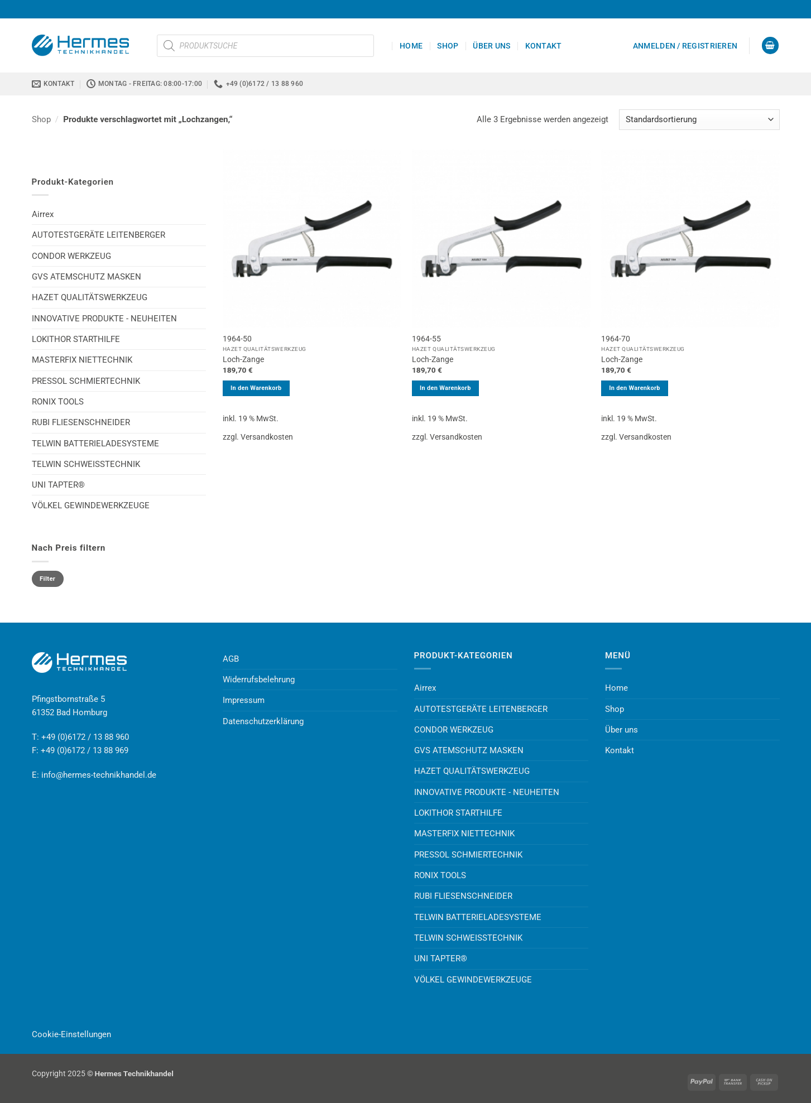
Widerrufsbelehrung (259, 680)
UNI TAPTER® (58, 485)
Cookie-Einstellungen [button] (71, 1034)
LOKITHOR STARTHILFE (76, 339)
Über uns (491, 45)
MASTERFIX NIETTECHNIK (82, 360)
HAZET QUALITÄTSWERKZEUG (89, 297)
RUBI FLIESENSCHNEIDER (81, 422)
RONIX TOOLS (58, 402)
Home (411, 45)
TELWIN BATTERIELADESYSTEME (95, 444)
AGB (231, 659)
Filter (47, 578)
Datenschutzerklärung (263, 721)
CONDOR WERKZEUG (71, 256)
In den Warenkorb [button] (256, 388)
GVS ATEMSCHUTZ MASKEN (86, 277)
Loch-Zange (243, 359)
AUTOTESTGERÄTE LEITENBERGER (98, 235)
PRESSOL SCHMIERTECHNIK (86, 381)
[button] (685, 46)
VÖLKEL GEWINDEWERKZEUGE (91, 505)
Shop (447, 45)
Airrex (43, 214)
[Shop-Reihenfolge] (699, 119)
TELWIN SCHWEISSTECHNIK (86, 464)
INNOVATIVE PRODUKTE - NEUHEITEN (104, 319)
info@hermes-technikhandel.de (98, 775)
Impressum (244, 700)
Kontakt (543, 45)
